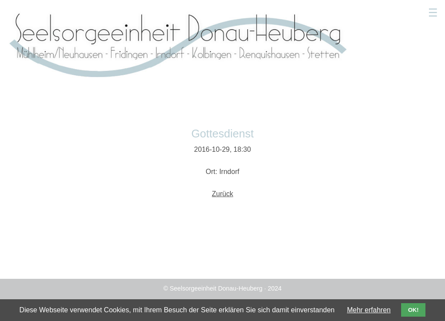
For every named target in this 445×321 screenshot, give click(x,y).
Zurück (222, 193)
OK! (413, 310)
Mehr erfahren (369, 310)
